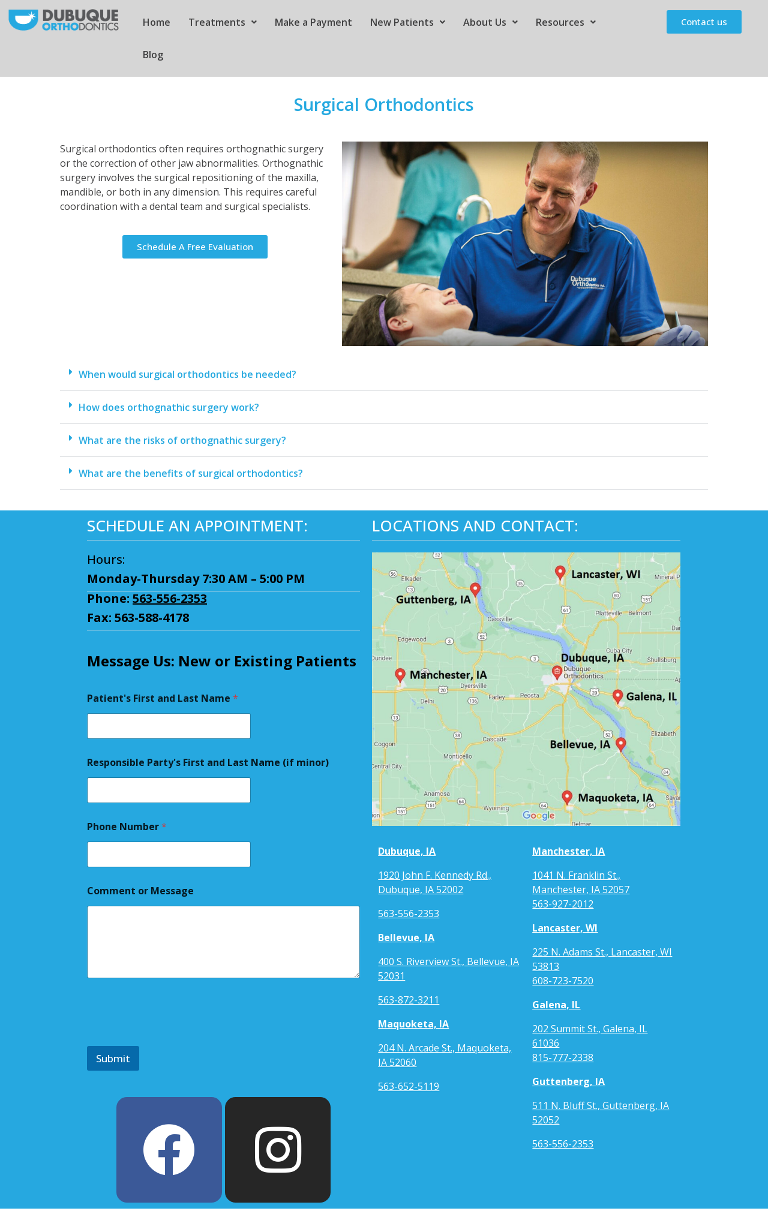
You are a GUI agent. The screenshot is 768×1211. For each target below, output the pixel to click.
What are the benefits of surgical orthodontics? (191, 473)
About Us (490, 22)
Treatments (222, 22)
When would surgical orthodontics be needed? (187, 374)
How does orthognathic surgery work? (169, 407)
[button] (384, 374)
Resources (566, 22)
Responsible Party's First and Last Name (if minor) (208, 762)
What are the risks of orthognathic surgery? (182, 440)
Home (156, 22)
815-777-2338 (562, 1057)
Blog (153, 54)
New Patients (407, 22)
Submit (113, 1058)
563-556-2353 (170, 598)
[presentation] (178, 1038)
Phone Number (127, 827)
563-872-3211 (408, 999)
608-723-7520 (562, 980)
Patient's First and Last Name (162, 698)
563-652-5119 (408, 1086)
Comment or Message (140, 891)
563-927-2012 (562, 903)
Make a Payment (313, 22)
